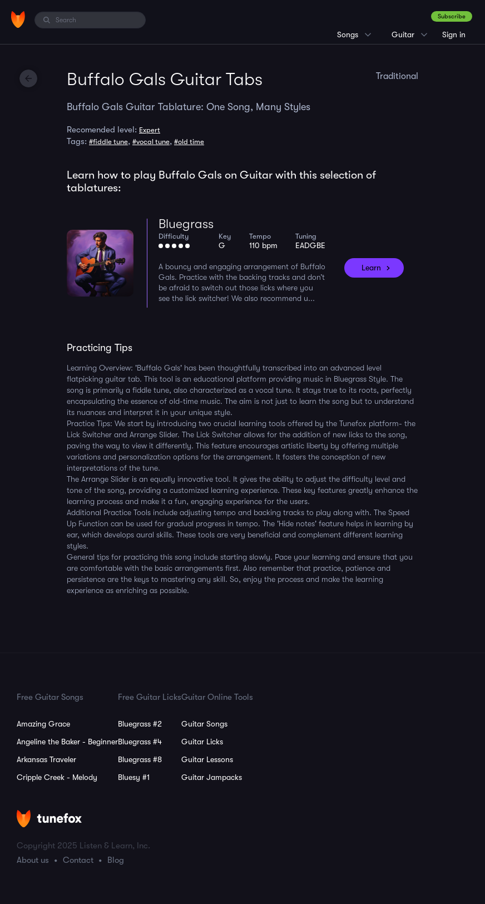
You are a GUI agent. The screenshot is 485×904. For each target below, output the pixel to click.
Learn (371, 267)
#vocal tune (151, 141)
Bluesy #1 (134, 777)
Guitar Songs (204, 723)
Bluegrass (186, 223)
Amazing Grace (43, 723)
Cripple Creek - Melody (57, 777)
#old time (189, 141)
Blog (115, 860)
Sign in (454, 34)
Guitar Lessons (207, 759)
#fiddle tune (108, 141)
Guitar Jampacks (211, 777)
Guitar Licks (202, 741)
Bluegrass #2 (140, 723)
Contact (78, 860)
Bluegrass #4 (140, 741)
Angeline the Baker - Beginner (67, 741)
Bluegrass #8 (140, 759)
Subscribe (452, 16)
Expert (149, 130)
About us (33, 860)
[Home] (18, 19)
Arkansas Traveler (46, 759)
